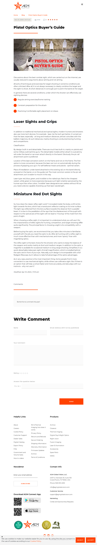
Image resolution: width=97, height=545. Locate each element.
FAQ (15, 449)
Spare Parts (54, 452)
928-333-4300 (60, 483)
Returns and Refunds (38, 437)
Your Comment (19, 343)
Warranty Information (39, 447)
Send (71, 401)
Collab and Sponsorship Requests (62, 502)
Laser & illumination (57, 445)
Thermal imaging (56, 432)
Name (16, 328)
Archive (33, 454)
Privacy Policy (36, 433)
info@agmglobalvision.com (60, 487)
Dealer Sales (18, 439)
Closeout (53, 428)
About (16, 425)
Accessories (54, 449)
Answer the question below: (24, 381)
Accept (91, 540)
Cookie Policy (18, 432)
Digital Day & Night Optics (59, 435)
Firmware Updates (37, 450)
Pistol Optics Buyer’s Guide (37, 15)
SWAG (52, 456)
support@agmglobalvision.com (61, 494)
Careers (16, 428)
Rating (16, 373)
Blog (23, 15)
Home (16, 15)
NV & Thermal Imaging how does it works (38, 427)
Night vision (54, 439)
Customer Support (20, 435)
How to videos (19, 458)
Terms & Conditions (38, 457)
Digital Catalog (19, 442)
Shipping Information (38, 443)
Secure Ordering (37, 440)
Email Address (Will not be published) (64, 328)
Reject (80, 540)
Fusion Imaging (55, 442)
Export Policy (18, 445)
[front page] (31, 525)
